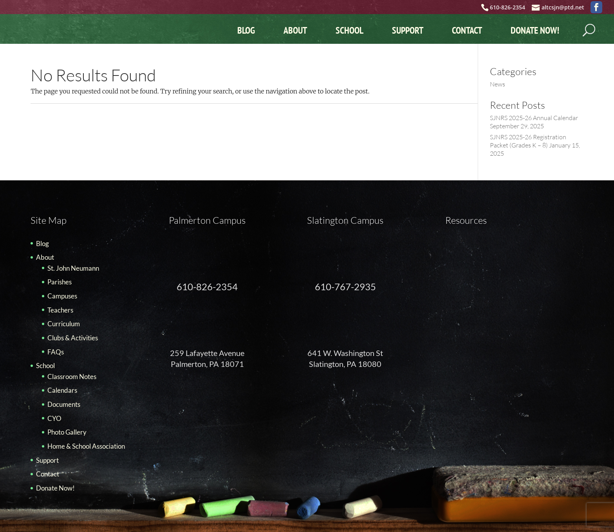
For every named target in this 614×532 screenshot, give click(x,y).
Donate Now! (535, 30)
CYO (54, 418)
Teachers (60, 310)
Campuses (62, 296)
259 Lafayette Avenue (207, 353)
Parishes (59, 282)
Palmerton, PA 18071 (207, 363)
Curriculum (63, 324)
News (497, 84)
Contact (467, 30)
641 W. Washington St (345, 353)
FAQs (55, 352)
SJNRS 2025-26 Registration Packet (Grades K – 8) (528, 141)
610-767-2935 (345, 286)
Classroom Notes (71, 376)
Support (407, 30)
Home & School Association (86, 446)
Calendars (62, 390)
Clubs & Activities (72, 338)
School (349, 30)
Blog (246, 30)
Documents (63, 404)
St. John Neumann (73, 268)
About (295, 30)
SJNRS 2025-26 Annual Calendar (534, 118)
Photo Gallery (67, 432)
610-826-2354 (207, 286)
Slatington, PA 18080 (345, 363)
